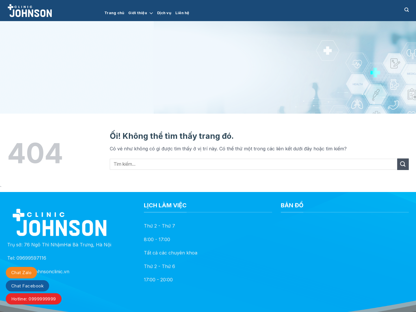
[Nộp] (403, 164)
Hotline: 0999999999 (33, 299)
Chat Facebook (27, 286)
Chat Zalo (21, 272)
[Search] (406, 9)
